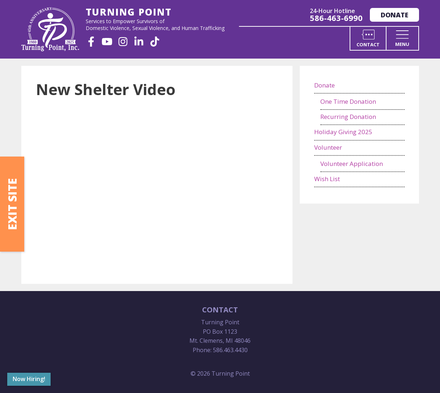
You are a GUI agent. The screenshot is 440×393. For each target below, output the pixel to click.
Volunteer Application (351, 163)
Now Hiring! (29, 379)
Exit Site (12, 204)
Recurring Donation (348, 116)
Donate (394, 14)
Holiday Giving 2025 (343, 132)
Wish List (327, 179)
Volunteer (328, 147)
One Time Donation (348, 101)
